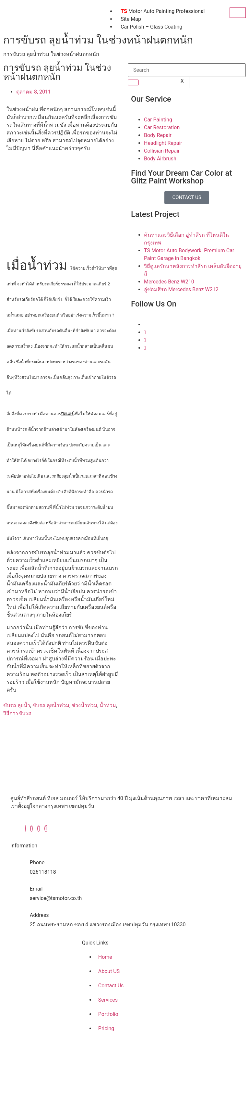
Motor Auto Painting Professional (163, 11)
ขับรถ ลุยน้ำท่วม (50, 705)
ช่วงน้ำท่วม (84, 705)
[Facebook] (25, 828)
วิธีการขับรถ (17, 713)
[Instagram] (145, 340)
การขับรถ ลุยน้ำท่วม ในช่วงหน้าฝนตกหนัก (51, 54)
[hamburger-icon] (238, 12)
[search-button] (133, 82)
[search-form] (187, 70)
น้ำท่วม (108, 705)
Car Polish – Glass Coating (151, 27)
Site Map (131, 19)
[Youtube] (145, 348)
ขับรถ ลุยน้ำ (16, 705)
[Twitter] (145, 332)
